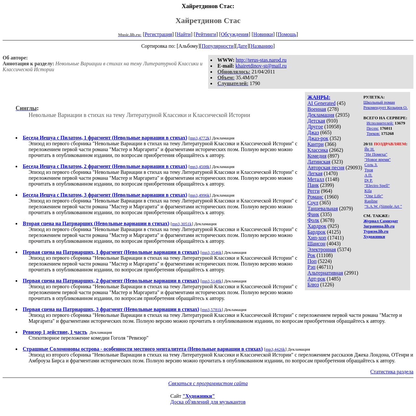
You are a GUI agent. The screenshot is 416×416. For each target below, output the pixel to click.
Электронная (322, 249)
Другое (315, 126)
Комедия (317, 156)
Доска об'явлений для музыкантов (208, 402)
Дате (242, 46)
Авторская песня (326, 167)
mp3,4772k (199, 138)
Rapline (370, 201)
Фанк (313, 214)
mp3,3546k (211, 252)
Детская (316, 121)
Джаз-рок (318, 138)
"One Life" (373, 195)
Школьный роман (379, 102)
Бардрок (317, 232)
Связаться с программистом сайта (208, 383)
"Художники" (199, 396)
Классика (318, 150)
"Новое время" (377, 159)
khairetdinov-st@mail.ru (260, 66)
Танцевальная (323, 208)
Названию (262, 46)
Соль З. (370, 164)
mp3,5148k (211, 281)
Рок (311, 255)
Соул (313, 202)
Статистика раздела (391, 371)
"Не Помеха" (375, 154)
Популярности (217, 46)
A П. (368, 175)
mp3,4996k (199, 195)
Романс (315, 197)
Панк (313, 185)
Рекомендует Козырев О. (385, 107)
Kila (368, 190)
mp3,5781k (211, 309)
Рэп (312, 267)
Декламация (321, 115)
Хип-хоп (317, 237)
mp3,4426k (275, 349)
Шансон (316, 243)
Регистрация (158, 34)
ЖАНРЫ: (319, 97)
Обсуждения (234, 34)
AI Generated (322, 103)
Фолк (313, 220)
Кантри (316, 144)
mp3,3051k (182, 223)
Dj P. (368, 180)
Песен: (373, 128)
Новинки (263, 34)
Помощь (287, 34)
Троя (368, 169)
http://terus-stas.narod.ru (261, 60)
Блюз (313, 284)
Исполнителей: (380, 123)
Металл (316, 179)
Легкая (315, 173)
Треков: (373, 133)
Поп (312, 261)
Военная (317, 109)
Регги (314, 191)
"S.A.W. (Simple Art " (383, 206)
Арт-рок (316, 278)
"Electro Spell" (377, 185)
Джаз (313, 132)
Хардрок (317, 226)
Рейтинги (205, 34)
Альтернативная (325, 273)
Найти (184, 34)
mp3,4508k (199, 166)
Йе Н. (369, 149)
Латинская (319, 161)
